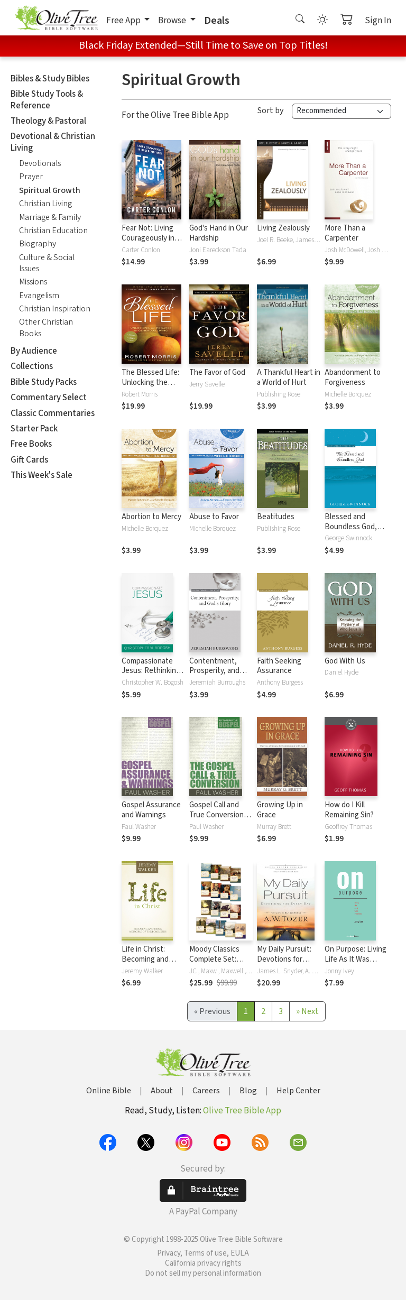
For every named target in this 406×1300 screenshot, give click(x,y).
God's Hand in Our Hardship (218, 233)
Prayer (31, 176)
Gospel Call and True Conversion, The (217, 815)
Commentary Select (49, 397)
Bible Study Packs (44, 382)
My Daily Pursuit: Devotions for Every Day (284, 959)
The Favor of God (217, 372)
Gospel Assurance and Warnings (151, 809)
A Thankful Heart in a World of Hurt (288, 377)
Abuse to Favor (214, 516)
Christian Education (53, 230)
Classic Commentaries (53, 413)
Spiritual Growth (49, 190)
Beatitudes (275, 516)
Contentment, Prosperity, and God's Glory (214, 671)
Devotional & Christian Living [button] (53, 142)
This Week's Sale (41, 475)
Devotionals (40, 163)
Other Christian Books (46, 327)
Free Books (31, 444)
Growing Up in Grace (280, 809)
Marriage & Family (50, 217)
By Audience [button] (34, 351)
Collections (32, 366)
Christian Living (45, 203)
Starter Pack (34, 428)
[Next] (307, 1011)
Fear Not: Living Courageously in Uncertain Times (149, 238)
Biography (37, 244)
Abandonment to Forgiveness (353, 377)
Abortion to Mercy (151, 516)
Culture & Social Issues (47, 263)
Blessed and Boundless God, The (351, 526)
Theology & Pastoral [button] (48, 121)
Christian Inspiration (54, 309)
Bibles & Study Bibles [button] (50, 78)
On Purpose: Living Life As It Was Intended (355, 959)
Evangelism (39, 295)
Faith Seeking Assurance (279, 666)
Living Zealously (283, 228)
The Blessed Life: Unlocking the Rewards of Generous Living (150, 387)
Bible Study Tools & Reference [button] (47, 100)
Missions (33, 282)
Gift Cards (29, 460)
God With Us (345, 661)
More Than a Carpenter (345, 233)
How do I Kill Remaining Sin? (349, 809)
